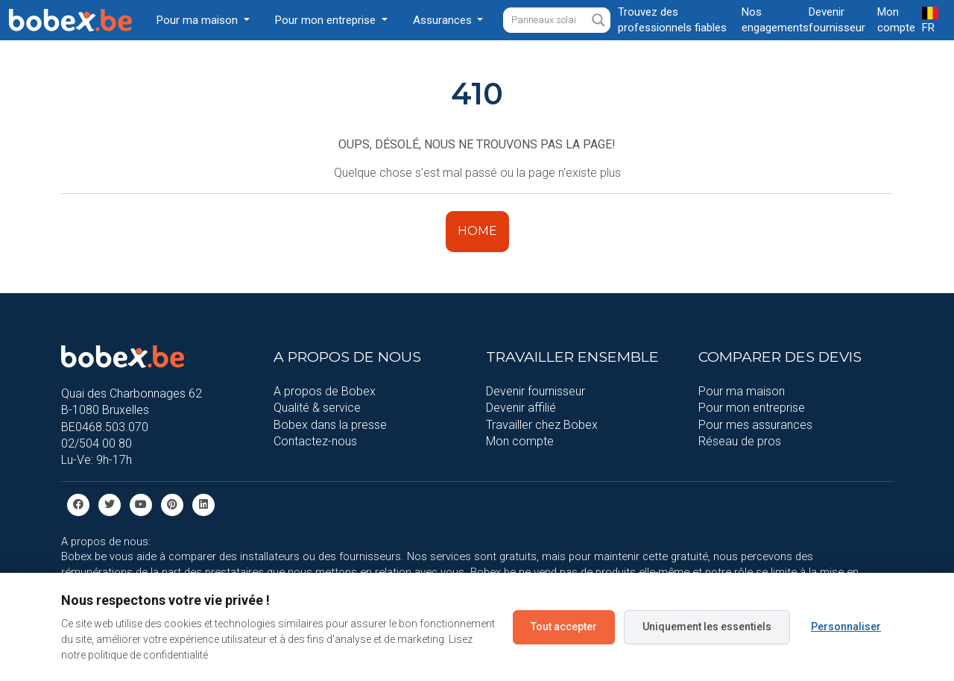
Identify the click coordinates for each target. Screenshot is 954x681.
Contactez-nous (315, 441)
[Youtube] (141, 504)
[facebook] (78, 504)
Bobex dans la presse (330, 425)
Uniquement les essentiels (706, 627)
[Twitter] (109, 504)
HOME (477, 231)
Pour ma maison (741, 391)
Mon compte (520, 441)
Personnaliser (846, 627)
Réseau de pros (739, 441)
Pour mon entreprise (751, 408)
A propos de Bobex (325, 391)
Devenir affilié (521, 408)
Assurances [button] (444, 20)
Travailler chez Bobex (542, 425)
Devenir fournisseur (535, 391)
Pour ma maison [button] (199, 20)
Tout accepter (564, 627)
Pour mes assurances (755, 425)
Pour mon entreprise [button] (327, 20)
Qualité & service (317, 408)
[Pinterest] (172, 504)
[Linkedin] (203, 504)
